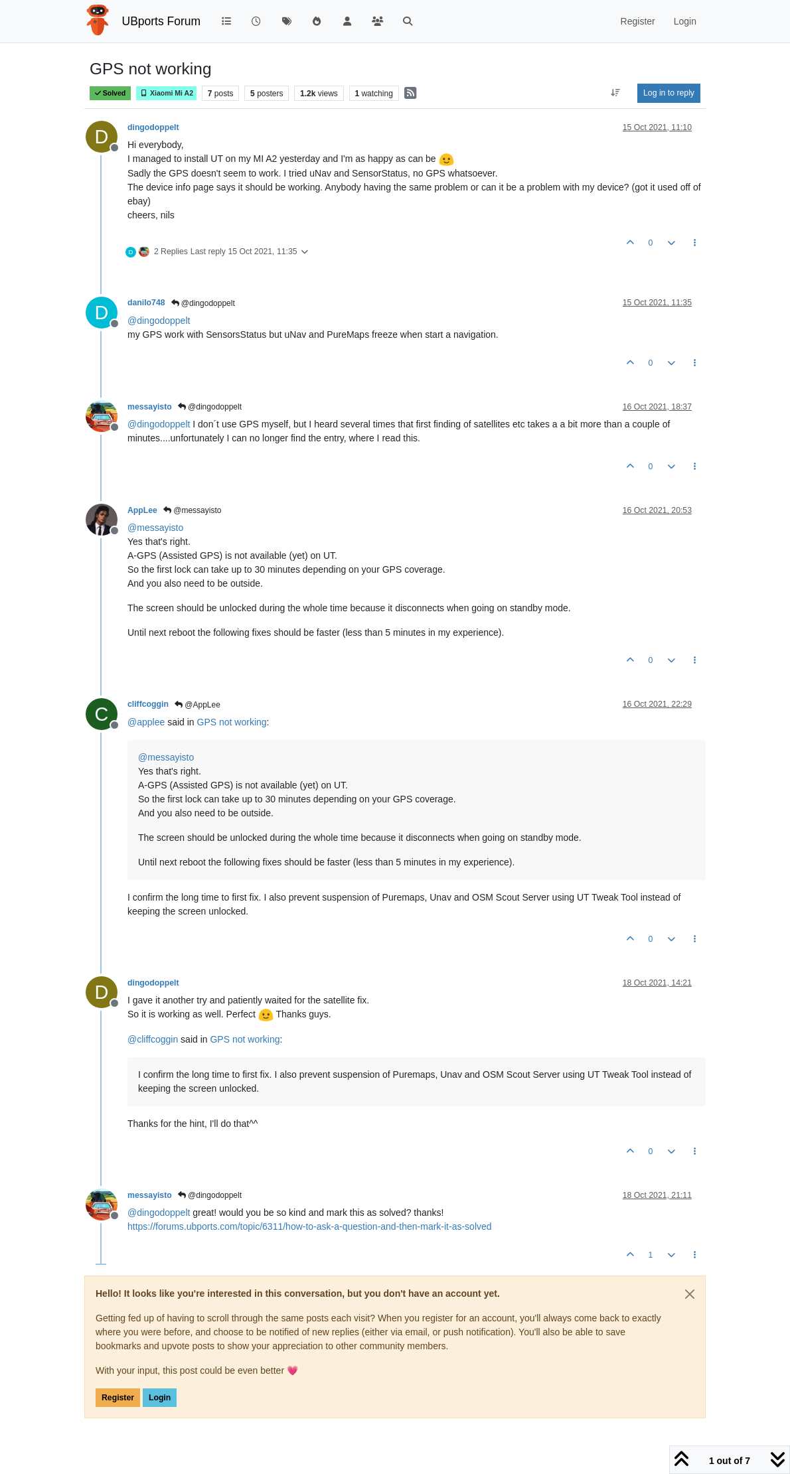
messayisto (149, 406)
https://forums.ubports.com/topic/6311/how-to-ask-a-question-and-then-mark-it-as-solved (309, 1226)
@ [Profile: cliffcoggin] (152, 1039)
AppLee (142, 510)
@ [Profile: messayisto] (155, 527)
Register (118, 1397)
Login (160, 1397)
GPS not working (232, 722)
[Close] (689, 1294)
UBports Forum (161, 21)
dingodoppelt (153, 127)
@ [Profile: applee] (146, 722)
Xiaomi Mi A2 (166, 93)
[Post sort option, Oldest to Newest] (616, 93)
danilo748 (146, 302)
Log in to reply (668, 93)
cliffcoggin (148, 704)
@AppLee (197, 704)
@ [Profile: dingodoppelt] (158, 320)
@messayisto (192, 510)
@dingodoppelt (203, 303)
